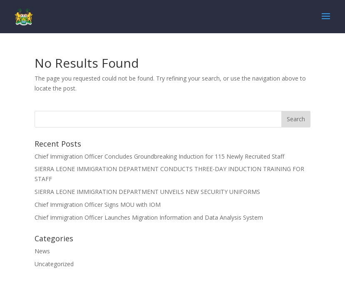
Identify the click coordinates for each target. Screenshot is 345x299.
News (42, 251)
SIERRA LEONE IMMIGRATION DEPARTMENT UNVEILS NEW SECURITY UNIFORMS (147, 192)
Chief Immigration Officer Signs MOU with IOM (98, 204)
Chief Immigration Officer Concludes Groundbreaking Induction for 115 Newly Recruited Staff (159, 156)
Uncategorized (54, 264)
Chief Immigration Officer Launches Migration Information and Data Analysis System (149, 217)
